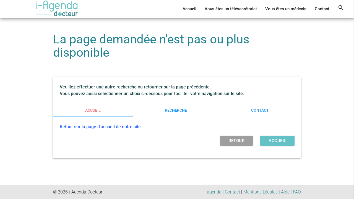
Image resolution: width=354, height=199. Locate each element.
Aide (285, 192)
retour (236, 140)
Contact (322, 8)
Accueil (189, 8)
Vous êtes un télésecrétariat (231, 8)
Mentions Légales (260, 192)
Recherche (176, 110)
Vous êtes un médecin (285, 8)
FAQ (297, 192)
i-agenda (213, 192)
